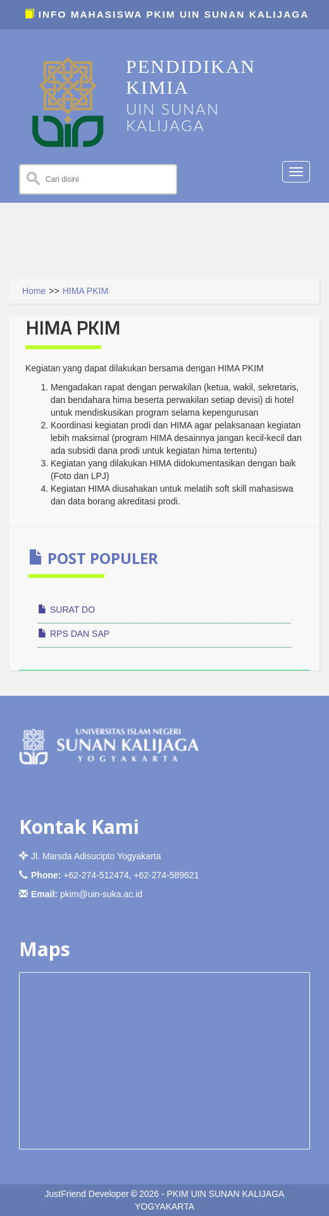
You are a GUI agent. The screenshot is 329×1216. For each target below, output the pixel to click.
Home (34, 291)
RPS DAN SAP (73, 634)
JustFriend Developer (87, 1194)
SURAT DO (66, 610)
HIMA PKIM (85, 291)
